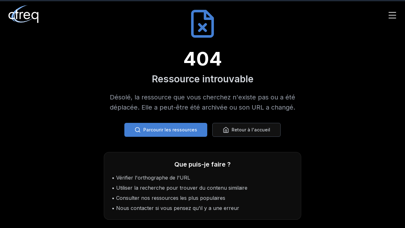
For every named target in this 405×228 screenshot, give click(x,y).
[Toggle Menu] (392, 15)
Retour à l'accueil (246, 130)
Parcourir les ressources (165, 130)
